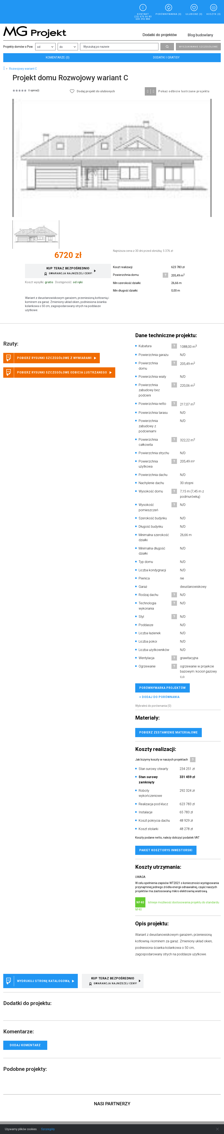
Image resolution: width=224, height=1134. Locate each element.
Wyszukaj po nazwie (96, 46)
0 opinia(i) (33, 90)
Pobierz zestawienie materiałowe (168, 732)
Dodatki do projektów (160, 35)
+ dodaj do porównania (159, 697)
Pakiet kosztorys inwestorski (165, 850)
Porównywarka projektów (162, 687)
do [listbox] (61, 46)
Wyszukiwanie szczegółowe (198, 46)
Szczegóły (48, 1129)
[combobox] (45, 46)
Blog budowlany (200, 35)
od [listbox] (38, 46)
